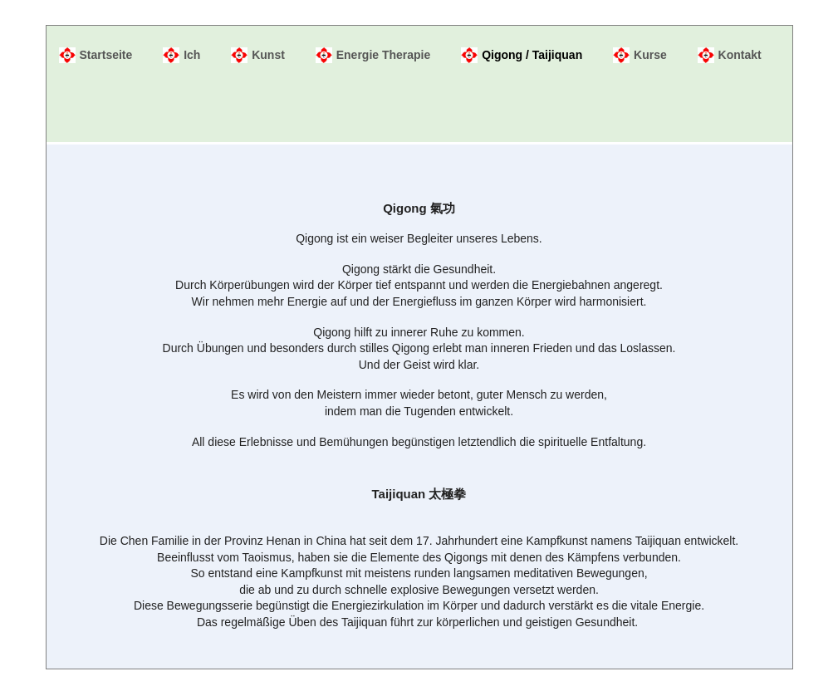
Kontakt (740, 54)
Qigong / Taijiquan (532, 54)
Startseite (106, 54)
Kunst (268, 54)
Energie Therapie (383, 54)
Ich (192, 54)
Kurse (650, 54)
